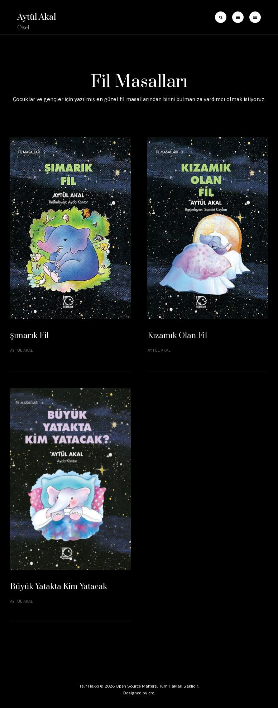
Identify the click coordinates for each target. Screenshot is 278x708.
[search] (220, 17)
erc (151, 692)
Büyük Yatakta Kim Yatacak (58, 586)
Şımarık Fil (29, 336)
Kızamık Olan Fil (177, 336)
